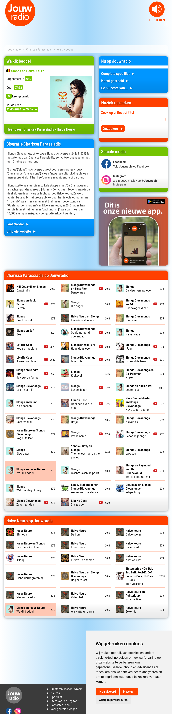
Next (167, 24)
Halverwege (133, 332)
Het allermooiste (26, 346)
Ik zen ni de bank (138, 359)
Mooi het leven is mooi (81, 403)
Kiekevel (76, 373)
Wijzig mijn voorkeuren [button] (113, 699)
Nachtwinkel (28, 419)
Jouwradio (14, 49)
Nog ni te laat (30, 434)
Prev (5, 24)
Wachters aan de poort (85, 471)
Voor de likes (135, 595)
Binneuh (24, 532)
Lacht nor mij (28, 387)
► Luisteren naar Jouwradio (64, 689)
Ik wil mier (83, 359)
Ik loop (24, 558)
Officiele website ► (21, 231)
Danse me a (83, 288)
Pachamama (78, 434)
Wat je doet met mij (138, 470)
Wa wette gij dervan (83, 609)
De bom (78, 532)
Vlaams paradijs (26, 595)
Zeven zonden (28, 502)
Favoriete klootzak (85, 318)
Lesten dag (139, 387)
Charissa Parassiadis (39, 49)
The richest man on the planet (85, 451)
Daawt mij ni (31, 288)
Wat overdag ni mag (28, 488)
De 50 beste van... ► (117, 87)
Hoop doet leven (83, 346)
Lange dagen (79, 387)
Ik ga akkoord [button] (107, 691)
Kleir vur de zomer (82, 558)
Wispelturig (138, 488)
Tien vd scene (139, 575)
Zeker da (133, 609)
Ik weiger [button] (128, 691)
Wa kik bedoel (30, 471)
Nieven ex (138, 419)
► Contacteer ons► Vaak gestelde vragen (61, 707)
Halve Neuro (66, 129)
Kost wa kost (133, 558)
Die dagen (77, 304)
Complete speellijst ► (118, 73)
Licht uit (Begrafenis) (29, 576)
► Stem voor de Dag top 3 (62, 701)
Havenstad (133, 545)
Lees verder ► (18, 224)
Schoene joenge (138, 434)
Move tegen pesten (138, 403)
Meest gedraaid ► (115, 80)
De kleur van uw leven (139, 288)
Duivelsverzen (134, 532)
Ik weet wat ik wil (26, 359)
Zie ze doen (79, 502)
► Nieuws (53, 693)
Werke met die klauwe (84, 488)
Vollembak (78, 595)
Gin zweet (138, 318)
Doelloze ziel (24, 318)
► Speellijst (54, 697)
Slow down (23, 451)
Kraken (140, 373)
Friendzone (78, 545)
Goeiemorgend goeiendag (83, 332)
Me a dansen (27, 404)
